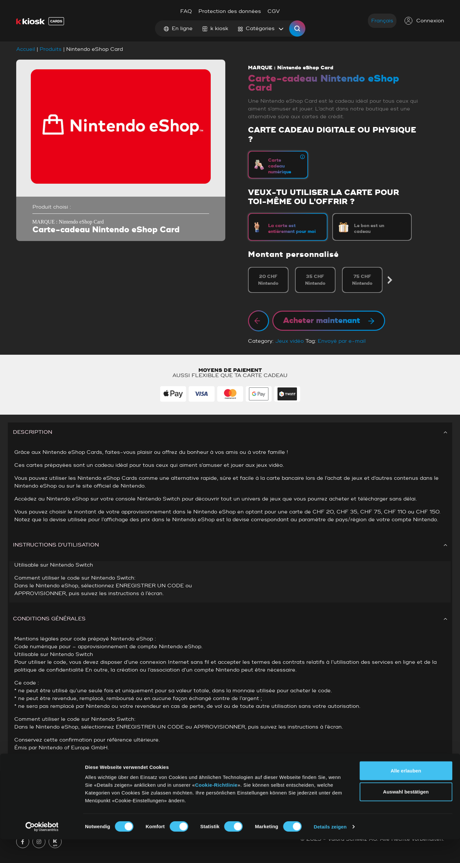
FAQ (186, 11)
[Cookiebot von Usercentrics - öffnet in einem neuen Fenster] (42, 850)
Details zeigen (330, 850)
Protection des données (229, 11)
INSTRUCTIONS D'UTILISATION (230, 545)
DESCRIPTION (230, 432)
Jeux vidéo (289, 341)
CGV (273, 11)
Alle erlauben (406, 794)
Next (390, 280)
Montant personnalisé (293, 254)
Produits (51, 49)
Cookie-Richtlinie (216, 808)
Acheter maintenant (328, 321)
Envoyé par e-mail (342, 341)
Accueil (25, 49)
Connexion (424, 21)
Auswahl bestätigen (406, 815)
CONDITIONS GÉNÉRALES (230, 619)
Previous (249, 280)
